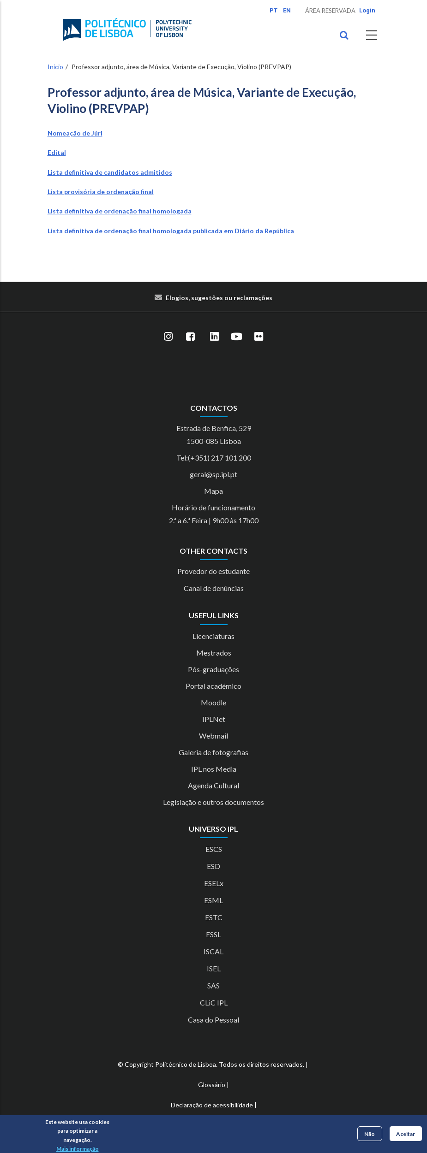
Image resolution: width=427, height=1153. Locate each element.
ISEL (214, 968)
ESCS (213, 849)
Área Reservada (330, 10)
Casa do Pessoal (213, 1019)
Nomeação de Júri (75, 133)
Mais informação (77, 1148)
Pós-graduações (213, 669)
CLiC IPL (214, 1002)
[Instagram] (168, 337)
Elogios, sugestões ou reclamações (219, 298)
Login (367, 10)
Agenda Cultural (213, 785)
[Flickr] (259, 337)
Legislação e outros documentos (213, 802)
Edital (57, 152)
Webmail (213, 735)
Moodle (213, 702)
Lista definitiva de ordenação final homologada (120, 211)
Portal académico (213, 685)
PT (273, 10)
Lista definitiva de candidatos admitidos (110, 172)
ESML (213, 900)
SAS (213, 985)
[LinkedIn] (215, 337)
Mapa (213, 490)
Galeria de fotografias (213, 752)
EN (287, 10)
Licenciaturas (213, 636)
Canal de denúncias (214, 588)
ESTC (214, 917)
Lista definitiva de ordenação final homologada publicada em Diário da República (171, 231)
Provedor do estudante (213, 571)
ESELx (213, 883)
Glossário (211, 1084)
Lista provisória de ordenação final (101, 191)
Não (369, 1133)
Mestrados (213, 652)
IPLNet (213, 719)
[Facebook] (191, 337)
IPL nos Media (213, 768)
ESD (213, 866)
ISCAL (213, 951)
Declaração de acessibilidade (212, 1105)
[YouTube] (237, 337)
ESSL (213, 934)
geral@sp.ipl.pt (213, 474)
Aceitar (405, 1133)
